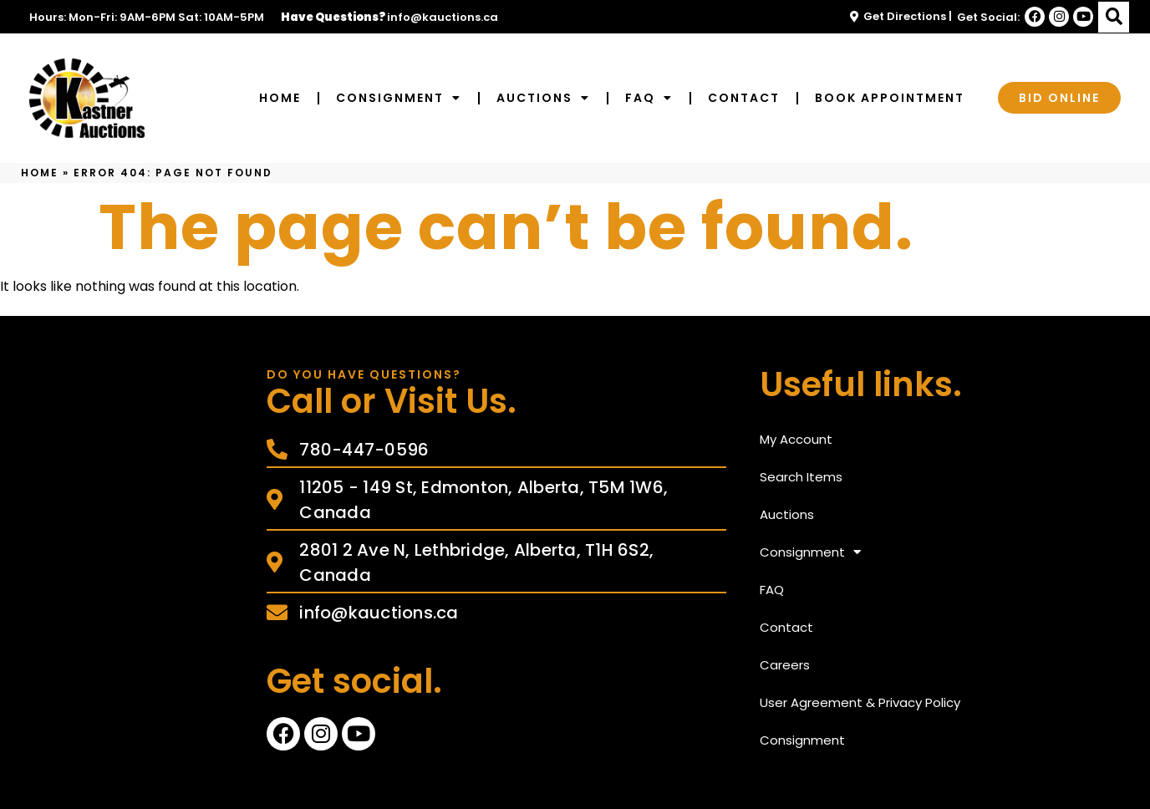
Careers (785, 665)
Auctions (543, 98)
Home (280, 97)
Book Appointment (889, 97)
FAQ (649, 98)
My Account (796, 439)
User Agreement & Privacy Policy (860, 702)
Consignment (398, 98)
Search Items (801, 477)
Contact (744, 97)
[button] (1113, 17)
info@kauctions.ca (442, 17)
